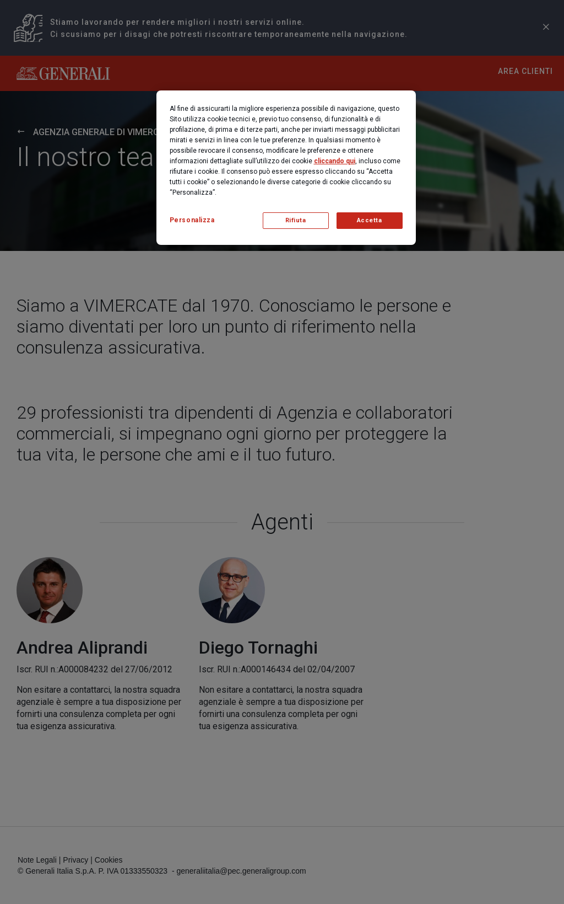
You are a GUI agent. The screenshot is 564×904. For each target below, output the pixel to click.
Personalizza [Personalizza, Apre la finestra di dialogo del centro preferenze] (192, 220)
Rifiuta (295, 220)
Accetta (369, 220)
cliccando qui (334, 161)
